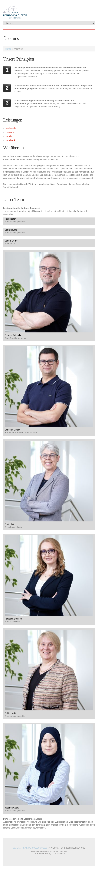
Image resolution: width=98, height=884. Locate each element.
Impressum (54, 848)
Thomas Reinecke (13, 335)
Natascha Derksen (13, 619)
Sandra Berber (11, 241)
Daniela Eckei (11, 230)
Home (8, 49)
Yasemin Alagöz (12, 808)
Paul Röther (10, 219)
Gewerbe (10, 132)
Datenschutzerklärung (73, 848)
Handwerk (10, 140)
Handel (9, 136)
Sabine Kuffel (11, 713)
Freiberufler (11, 128)
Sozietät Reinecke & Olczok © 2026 (30, 848)
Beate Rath (10, 524)
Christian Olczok (12, 430)
